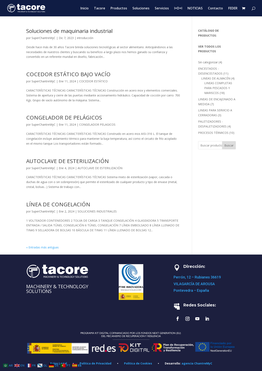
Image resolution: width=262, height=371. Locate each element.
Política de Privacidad (95, 363)
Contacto (215, 8)
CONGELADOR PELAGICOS (97, 124)
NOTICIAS (195, 8)
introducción (85, 38)
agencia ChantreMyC (197, 363)
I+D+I (178, 8)
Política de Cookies (138, 363)
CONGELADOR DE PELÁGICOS (64, 117)
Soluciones (140, 8)
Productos (119, 8)
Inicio (84, 8)
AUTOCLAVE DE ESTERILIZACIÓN (67, 161)
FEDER (232, 8)
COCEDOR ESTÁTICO (93, 81)
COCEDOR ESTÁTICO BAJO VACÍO (68, 74)
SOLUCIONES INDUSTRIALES (97, 211)
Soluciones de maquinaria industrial (69, 31)
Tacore (99, 8)
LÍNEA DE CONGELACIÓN (58, 204)
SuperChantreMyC (43, 38)
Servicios (162, 8)
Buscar (229, 145)
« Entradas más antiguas (42, 247)
